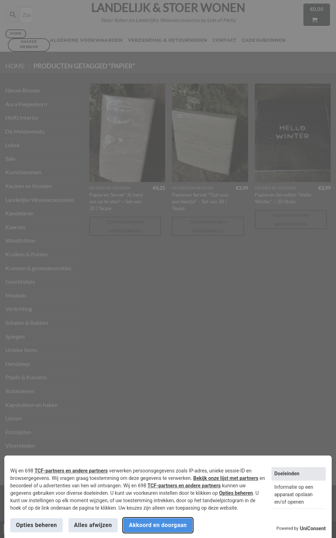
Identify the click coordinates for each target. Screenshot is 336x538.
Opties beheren (236, 493)
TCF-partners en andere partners (71, 471)
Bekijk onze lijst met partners (225, 478)
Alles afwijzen (93, 525)
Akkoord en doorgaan (158, 525)
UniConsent (313, 528)
